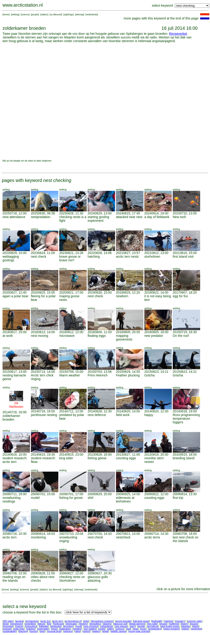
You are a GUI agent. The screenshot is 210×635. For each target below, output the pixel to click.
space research (171, 628)
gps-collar (152, 623)
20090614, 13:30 (185, 494)
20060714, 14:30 (156, 533)
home (6, 14)
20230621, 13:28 (71, 253)
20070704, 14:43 (100, 533)
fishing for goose (71, 498)
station (44, 14)
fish (49, 623)
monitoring (38, 537)
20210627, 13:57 (128, 253)
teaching (23, 631)
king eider (66, 458)
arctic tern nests (127, 256)
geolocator (71, 623)
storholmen (152, 256)
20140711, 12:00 (71, 411)
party (132, 626)
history (184, 623)
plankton (185, 626)
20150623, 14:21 (156, 371)
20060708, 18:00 (185, 533)
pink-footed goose (170, 626)
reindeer (77, 628)
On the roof (181, 336)
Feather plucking (128, 375)
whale (105, 631)
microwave (67, 336)
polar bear (19, 628)
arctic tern (9, 537)
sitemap (79, 14)
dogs (5, 623)
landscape (56, 626)
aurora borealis (123, 621)
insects (19, 626)
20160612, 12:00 (71, 332)
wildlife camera (118, 631)
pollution (31, 628)
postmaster (43, 628)
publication (65, 628)
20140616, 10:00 (15, 454)
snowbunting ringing (68, 539)
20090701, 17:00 (71, 494)
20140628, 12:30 (100, 411)
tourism (34, 631)
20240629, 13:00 (100, 213)
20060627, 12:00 (71, 573)
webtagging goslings (11, 258)
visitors (86, 631)
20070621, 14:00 (128, 533)
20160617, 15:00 (15, 332)
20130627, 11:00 (128, 454)
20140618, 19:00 (185, 411)
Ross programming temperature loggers (186, 418)
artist (86, 621)
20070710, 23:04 (71, 533)
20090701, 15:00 (43, 494)
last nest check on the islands (185, 539)
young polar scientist (139, 631)
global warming (137, 623)
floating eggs (97, 336)
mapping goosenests (124, 337)
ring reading (90, 628)
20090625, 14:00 (128, 494)
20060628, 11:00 (43, 573)
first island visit (183, 256)
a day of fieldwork (156, 217)
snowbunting (154, 628)
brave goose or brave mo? (70, 258)
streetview (196, 628)
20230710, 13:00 (185, 213)
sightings (68, 14)
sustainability (9, 631)
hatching (94, 256)
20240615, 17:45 (128, 213)
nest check (38, 256)
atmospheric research (102, 621)
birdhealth (157, 621)
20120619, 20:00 (156, 454)
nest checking (91, 626)
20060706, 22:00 (15, 573)
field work (122, 415)
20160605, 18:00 (156, 332)
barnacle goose (141, 621)
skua (135, 628)
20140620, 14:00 (128, 411)
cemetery (180, 621)
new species (121, 626)
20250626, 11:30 (71, 213)
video (77, 631)
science (25, 14)
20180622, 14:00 (156, 292)
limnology (68, 626)
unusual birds (54, 631)
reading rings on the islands (14, 578)
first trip (178, 498)
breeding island (183, 458)
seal (129, 628)
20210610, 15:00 (185, 253)
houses (194, 623)
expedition (30, 623)
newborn (122, 296)
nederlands (91, 14)
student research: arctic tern (15, 460)
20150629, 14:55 (128, 371)
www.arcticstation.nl (23, 5)
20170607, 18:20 (185, 292)
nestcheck (123, 537)
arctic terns (152, 537)
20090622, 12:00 (156, 494)
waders (96, 631)
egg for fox (180, 296)
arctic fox (45, 621)
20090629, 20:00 (100, 494)
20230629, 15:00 (15, 253)
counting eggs (126, 458)
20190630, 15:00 (100, 292)
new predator (153, 336)
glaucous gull (120, 623)
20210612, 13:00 (156, 253)
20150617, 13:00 (15, 371)
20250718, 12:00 (15, 213)
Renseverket (178, 33)
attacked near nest (129, 217)
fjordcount (58, 623)
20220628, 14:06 (100, 253)
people (35, 14)
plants (196, 626)
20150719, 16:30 (185, 332)
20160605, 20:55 (128, 332)
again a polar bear (15, 296)
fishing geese (97, 458)
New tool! (179, 217)
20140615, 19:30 (43, 454)
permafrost (152, 626)
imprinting (8, 626)
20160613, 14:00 (43, 332)
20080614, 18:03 (43, 533)
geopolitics (95, 623)
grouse (163, 623)
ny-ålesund (56, 14)
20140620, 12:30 (156, 411)
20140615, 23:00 (71, 454)
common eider (194, 621)
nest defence (97, 415)
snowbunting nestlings (12, 499)
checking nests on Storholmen (72, 578)
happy (148, 415)
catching (168, 621)
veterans (68, 631)
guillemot (174, 623)
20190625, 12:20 (128, 292)
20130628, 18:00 (100, 454)
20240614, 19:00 (156, 213)
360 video (8, 621)
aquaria (19, 621)
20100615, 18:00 (185, 454)
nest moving (39, 336)
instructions (31, 626)
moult (78, 626)
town (42, 631)
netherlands (107, 626)
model (35, 498)
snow (143, 628)
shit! (91, 498)
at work (8, 336)
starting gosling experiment (98, 218)
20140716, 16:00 (15, 412)
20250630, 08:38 (43, 213)
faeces (41, 623)
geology (83, 623)
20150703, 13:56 (100, 371)
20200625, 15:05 (43, 292)
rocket (102, 628)
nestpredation (40, 217)
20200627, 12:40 (15, 292)
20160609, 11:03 (100, 332)
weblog (15, 14)
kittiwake (43, 626)
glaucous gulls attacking (98, 578)
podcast (7, 628)
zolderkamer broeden (11, 417)
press (54, 628)
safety (111, 628)
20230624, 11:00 (43, 253)
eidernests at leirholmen (125, 499)
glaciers (107, 623)
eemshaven (17, 623)
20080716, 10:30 (15, 533)
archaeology (32, 621)
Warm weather (69, 375)
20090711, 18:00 (15, 494)
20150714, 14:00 (43, 371)
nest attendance (14, 217)
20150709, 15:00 (71, 371)
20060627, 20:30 (100, 573)
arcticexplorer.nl (73, 621)
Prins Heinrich (98, 375)
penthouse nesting (44, 415)
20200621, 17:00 (71, 292)
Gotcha (149, 375)
